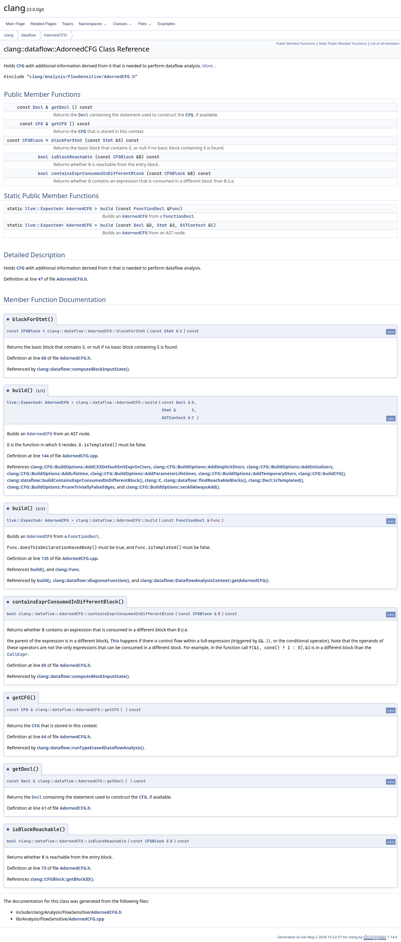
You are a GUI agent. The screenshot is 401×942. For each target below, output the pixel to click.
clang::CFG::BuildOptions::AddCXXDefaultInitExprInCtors (90, 467)
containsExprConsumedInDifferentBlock (97, 173)
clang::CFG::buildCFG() (321, 473)
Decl (38, 107)
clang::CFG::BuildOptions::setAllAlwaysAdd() (172, 487)
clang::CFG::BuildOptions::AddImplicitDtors (198, 467)
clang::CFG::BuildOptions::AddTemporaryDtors (247, 473)
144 (45, 456)
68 (43, 358)
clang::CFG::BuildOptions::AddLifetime (47, 473)
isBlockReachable (71, 157)
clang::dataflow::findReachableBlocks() (205, 480)
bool (43, 157)
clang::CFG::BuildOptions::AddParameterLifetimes (143, 473)
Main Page (15, 23)
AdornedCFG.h (71, 279)
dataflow (28, 35)
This (115, 641)
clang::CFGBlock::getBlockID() (61, 879)
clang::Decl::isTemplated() (276, 480)
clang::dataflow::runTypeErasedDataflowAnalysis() (90, 748)
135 (45, 558)
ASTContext (193, 225)
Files (144, 23)
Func (175, 208)
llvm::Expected (43, 208)
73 (43, 868)
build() (37, 569)
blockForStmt (66, 140)
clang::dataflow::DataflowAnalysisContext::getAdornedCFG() (204, 580)
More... (209, 66)
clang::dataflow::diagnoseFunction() (91, 580)
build (106, 208)
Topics (67, 23)
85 (43, 665)
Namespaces (93, 23)
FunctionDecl (149, 208)
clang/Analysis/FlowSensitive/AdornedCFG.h (82, 77)
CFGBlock (32, 140)
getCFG (59, 124)
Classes (122, 23)
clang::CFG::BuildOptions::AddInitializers (290, 467)
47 (40, 279)
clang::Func (67, 569)
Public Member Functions (295, 43)
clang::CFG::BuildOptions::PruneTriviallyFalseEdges (61, 487)
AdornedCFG (55, 35)
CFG (20, 66)
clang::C (153, 480)
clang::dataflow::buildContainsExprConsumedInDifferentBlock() (74, 480)
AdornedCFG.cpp (80, 456)
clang (8, 35)
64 (43, 737)
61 (43, 808)
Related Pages (43, 23)
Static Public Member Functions (343, 43)
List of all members (384, 43)
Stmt (108, 140)
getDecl (60, 107)
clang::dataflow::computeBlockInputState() (83, 369)
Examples (166, 23)
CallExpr (17, 654)
